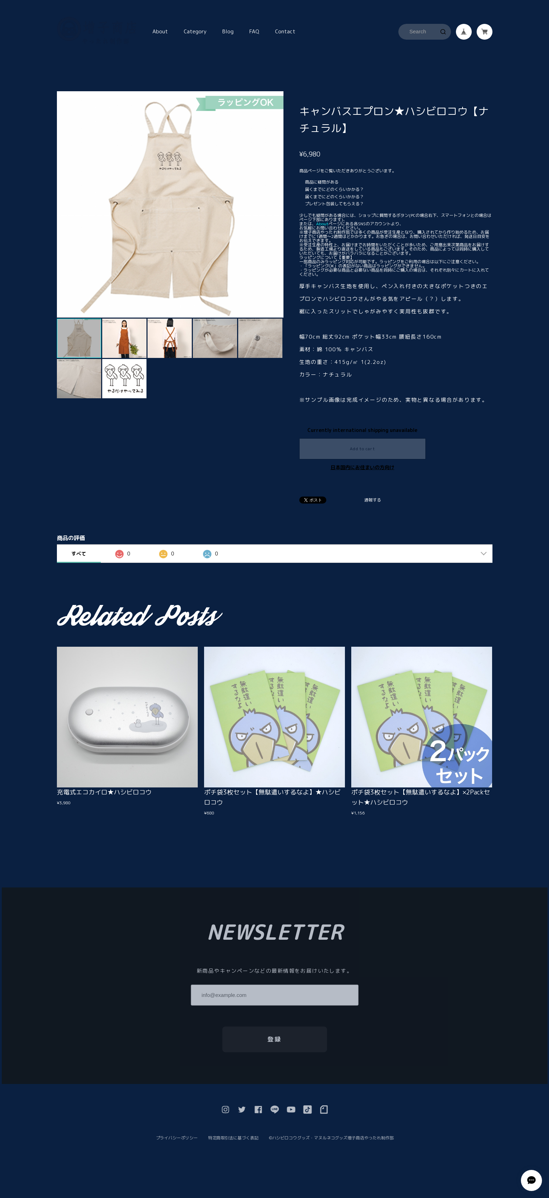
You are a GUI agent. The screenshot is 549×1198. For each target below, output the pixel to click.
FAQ (254, 31)
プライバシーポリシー (177, 1140)
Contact (285, 31)
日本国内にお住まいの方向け (362, 467)
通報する (372, 500)
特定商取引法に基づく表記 (233, 1140)
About (160, 31)
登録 (274, 1041)
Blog (228, 31)
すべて (78, 553)
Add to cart (362, 449)
